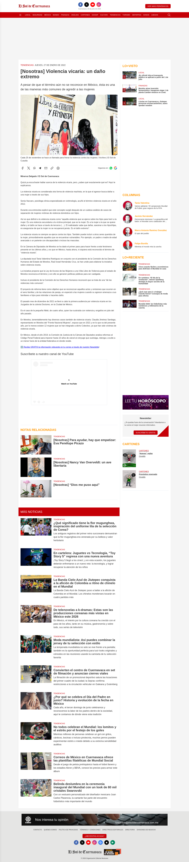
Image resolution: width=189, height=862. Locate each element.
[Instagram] (98, 4)
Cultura (104, 15)
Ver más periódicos (157, 6)
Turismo (126, 15)
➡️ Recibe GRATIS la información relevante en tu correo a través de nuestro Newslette (60, 347)
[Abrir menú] (20, 15)
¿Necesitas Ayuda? (94, 836)
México (47, 15)
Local (28, 15)
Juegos (154, 15)
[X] (86, 4)
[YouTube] (92, 4)
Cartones (85, 15)
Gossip (95, 15)
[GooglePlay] (112, 842)
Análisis (75, 15)
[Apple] (106, 842)
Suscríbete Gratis (145, 433)
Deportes (136, 15)
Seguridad (37, 15)
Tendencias (115, 15)
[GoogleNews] (100, 842)
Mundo (56, 15)
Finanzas (65, 15)
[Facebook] (80, 4)
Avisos (146, 15)
